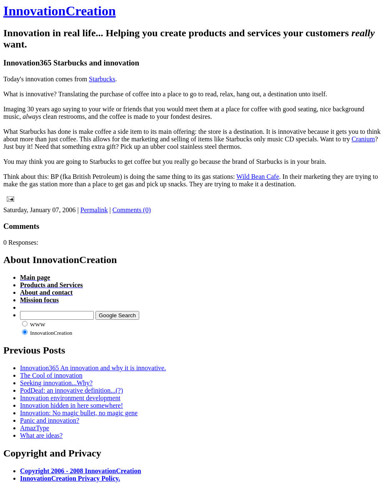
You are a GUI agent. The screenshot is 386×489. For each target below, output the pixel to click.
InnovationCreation (59, 10)
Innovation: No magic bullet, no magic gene (79, 412)
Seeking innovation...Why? (56, 382)
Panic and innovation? (49, 420)
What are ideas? (41, 435)
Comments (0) (132, 209)
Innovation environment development (70, 397)
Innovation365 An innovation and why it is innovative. (93, 367)
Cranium (363, 139)
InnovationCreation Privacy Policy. (70, 478)
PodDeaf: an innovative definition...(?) (71, 390)
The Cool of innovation (51, 375)
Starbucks (102, 79)
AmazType (34, 427)
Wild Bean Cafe (257, 176)
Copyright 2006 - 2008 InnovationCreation (80, 470)
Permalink (94, 209)
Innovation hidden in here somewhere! (71, 405)
